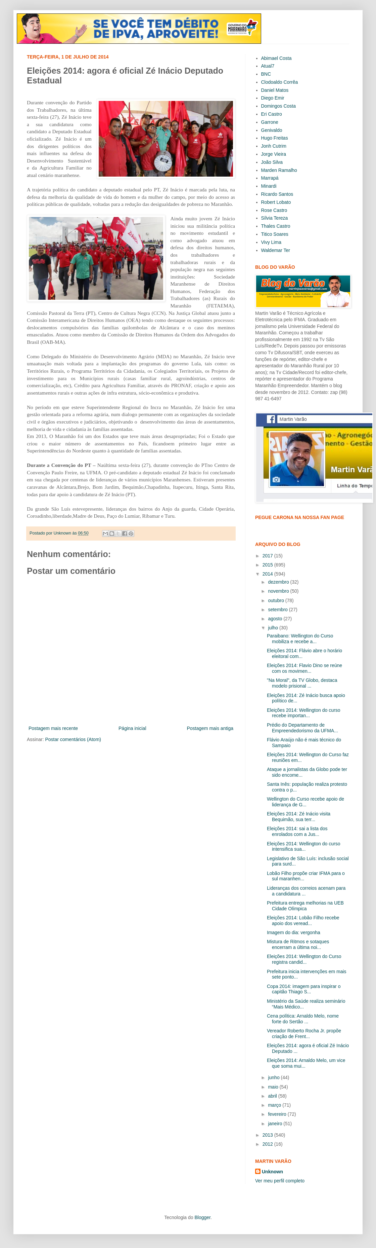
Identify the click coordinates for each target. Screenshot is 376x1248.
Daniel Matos (275, 90)
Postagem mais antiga (210, 728)
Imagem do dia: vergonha (293, 932)
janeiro (275, 1123)
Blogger (202, 1217)
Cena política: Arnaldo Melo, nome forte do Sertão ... (303, 1018)
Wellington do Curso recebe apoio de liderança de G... (305, 801)
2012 (268, 1144)
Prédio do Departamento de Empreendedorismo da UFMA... (302, 727)
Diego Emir (272, 98)
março (275, 1105)
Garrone (269, 122)
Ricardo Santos (277, 194)
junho (274, 1077)
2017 (268, 555)
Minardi (269, 186)
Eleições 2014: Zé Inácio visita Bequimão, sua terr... (298, 816)
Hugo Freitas (274, 138)
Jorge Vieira (273, 154)
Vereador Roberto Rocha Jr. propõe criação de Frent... (304, 1033)
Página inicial (132, 728)
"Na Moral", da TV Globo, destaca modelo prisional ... (302, 683)
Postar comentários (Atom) (73, 739)
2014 (268, 574)
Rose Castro (274, 210)
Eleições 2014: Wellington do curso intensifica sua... (303, 846)
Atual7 (268, 66)
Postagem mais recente (53, 728)
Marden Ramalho (279, 170)
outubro (276, 600)
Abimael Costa (276, 58)
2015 (268, 564)
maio (273, 1087)
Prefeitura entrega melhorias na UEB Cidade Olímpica (305, 905)
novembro (279, 591)
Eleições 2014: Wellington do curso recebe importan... (303, 713)
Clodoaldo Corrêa (279, 82)
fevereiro (277, 1114)
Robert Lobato (276, 202)
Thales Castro (275, 226)
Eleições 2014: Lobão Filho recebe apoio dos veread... (303, 920)
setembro (278, 609)
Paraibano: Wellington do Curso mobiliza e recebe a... (300, 638)
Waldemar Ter (275, 250)
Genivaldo (271, 130)
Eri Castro (271, 114)
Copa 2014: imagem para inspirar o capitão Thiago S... (303, 989)
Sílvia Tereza (274, 218)
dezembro (279, 582)
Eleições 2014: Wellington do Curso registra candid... (304, 959)
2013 (268, 1135)
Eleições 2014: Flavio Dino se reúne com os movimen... (304, 668)
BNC (266, 74)
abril (273, 1096)
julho (273, 627)
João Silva (272, 162)
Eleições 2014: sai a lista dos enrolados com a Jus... (297, 831)
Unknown (272, 1171)
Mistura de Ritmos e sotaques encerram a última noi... (298, 944)
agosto (275, 618)
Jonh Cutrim (273, 146)
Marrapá (270, 178)
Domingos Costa (278, 106)
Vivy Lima (271, 242)
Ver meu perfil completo (279, 1180)
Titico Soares (274, 234)
